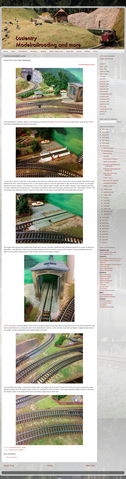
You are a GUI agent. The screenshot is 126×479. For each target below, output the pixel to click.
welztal (21, 450)
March (106, 208)
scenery (11, 450)
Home (6, 51)
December (107, 148)
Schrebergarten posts (86, 64)
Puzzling (106, 156)
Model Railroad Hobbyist (107, 296)
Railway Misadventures (107, 290)
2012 (104, 223)
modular (102, 86)
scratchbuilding (104, 94)
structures (103, 84)
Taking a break (108, 186)
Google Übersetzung (106, 58)
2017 (104, 140)
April (105, 206)
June (105, 200)
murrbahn (103, 96)
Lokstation (103, 101)
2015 (104, 146)
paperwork (103, 104)
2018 (104, 137)
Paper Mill (69, 51)
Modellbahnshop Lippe (107, 307)
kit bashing (103, 99)
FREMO (87, 51)
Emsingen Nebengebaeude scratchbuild (112, 165)
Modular (43, 51)
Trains (13, 51)
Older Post (90, 465)
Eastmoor (103, 284)
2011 (104, 226)
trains (16, 450)
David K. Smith (104, 282)
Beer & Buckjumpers (106, 268)
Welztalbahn (23, 51)
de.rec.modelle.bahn (106, 294)
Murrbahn (33, 51)
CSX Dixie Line (104, 266)
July (105, 197)
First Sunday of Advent (110, 159)
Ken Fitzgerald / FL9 (106, 254)
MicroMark (103, 305)
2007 (104, 237)
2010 (104, 228)
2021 (104, 129)
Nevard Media (104, 286)
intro (101, 114)
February (107, 211)
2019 (104, 135)
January (106, 214)
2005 (104, 242)
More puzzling (107, 153)
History (78, 51)
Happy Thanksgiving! (110, 161)
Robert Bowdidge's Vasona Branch (111, 264)
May (105, 203)
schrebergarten (104, 109)
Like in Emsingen (10, 326)
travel (101, 69)
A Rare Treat (107, 178)
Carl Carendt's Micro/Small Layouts (111, 258)
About (95, 51)
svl (101, 76)
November (107, 151)
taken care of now (56, 122)
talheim (102, 111)
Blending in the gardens (110, 180)
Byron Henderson (105, 274)
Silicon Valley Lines (56, 51)
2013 (104, 220)
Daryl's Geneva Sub (106, 270)
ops (101, 79)
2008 (104, 234)
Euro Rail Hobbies (105, 301)
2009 (104, 231)
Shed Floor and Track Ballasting (110, 174)
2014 (104, 217)
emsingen (103, 81)
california (102, 71)
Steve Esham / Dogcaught (108, 252)
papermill (103, 89)
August (106, 195)
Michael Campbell (105, 276)
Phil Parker (103, 288)
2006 (104, 239)
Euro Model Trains (105, 303)
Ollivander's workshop (110, 183)
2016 (104, 143)
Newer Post (9, 465)
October (106, 189)
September (107, 192)
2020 (104, 132)
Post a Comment (11, 457)
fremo (101, 106)
